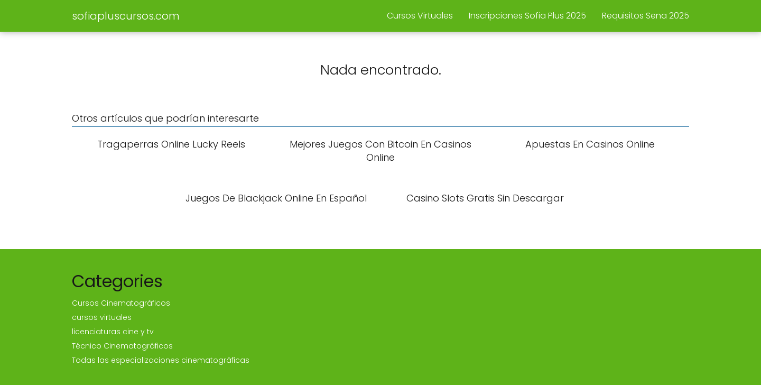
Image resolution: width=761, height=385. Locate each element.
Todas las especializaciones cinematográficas (160, 360)
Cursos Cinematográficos (121, 303)
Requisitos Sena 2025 (645, 16)
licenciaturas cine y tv (113, 331)
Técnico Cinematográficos (122, 346)
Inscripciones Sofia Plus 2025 (527, 16)
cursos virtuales (102, 317)
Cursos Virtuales (420, 16)
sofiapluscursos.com (126, 15)
